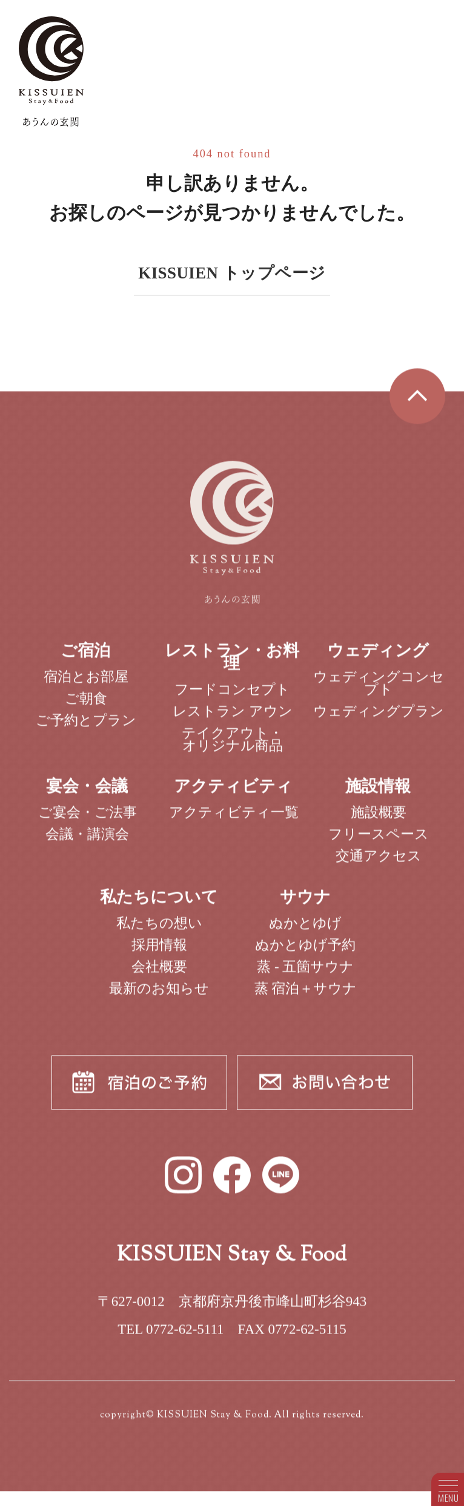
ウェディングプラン (378, 720)
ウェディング (378, 660)
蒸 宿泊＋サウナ (305, 997)
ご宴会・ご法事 (87, 821)
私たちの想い (159, 932)
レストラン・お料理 (232, 666)
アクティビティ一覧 (234, 821)
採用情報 (159, 954)
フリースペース (378, 843)
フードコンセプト (232, 698)
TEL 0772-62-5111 (171, 1338)
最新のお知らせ (159, 997)
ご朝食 (86, 707)
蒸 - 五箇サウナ (305, 976)
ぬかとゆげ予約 (305, 954)
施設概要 (378, 821)
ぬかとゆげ (305, 932)
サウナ (305, 906)
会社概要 (159, 976)
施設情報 (378, 796)
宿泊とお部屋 (86, 686)
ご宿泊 (85, 660)
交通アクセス (379, 865)
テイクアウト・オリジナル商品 (232, 749)
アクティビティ (233, 796)
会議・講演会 (87, 843)
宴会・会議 (87, 796)
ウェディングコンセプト (378, 692)
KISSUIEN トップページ (231, 273)
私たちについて (159, 906)
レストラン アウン (233, 720)
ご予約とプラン (86, 729)
